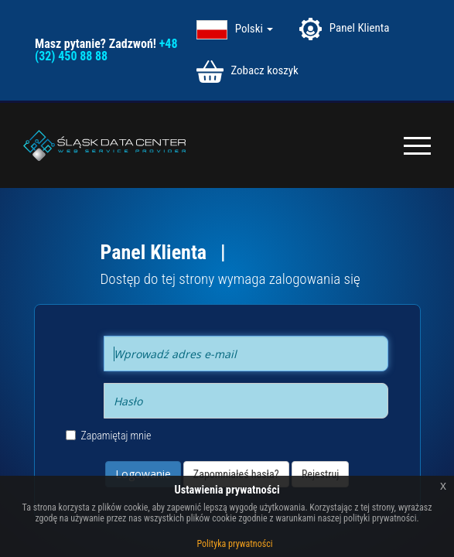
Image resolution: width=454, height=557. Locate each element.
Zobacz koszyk (247, 71)
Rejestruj (320, 474)
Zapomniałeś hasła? (236, 474)
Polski (254, 29)
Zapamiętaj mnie (109, 436)
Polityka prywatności (235, 543)
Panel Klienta (344, 29)
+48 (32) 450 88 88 (106, 49)
